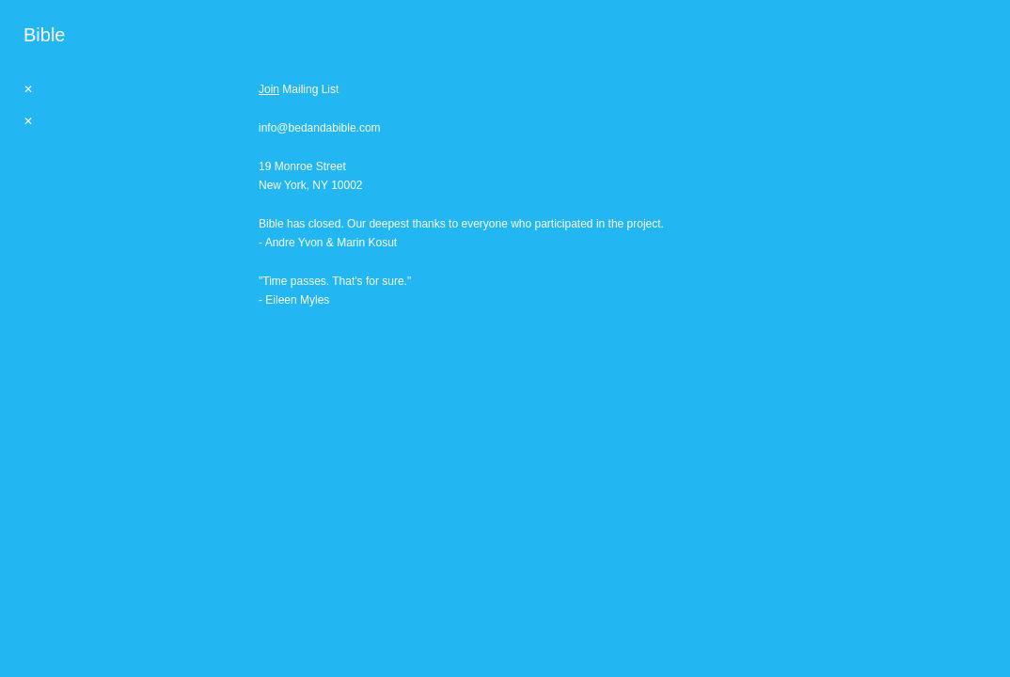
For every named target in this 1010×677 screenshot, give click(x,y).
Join (269, 89)
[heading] (44, 35)
